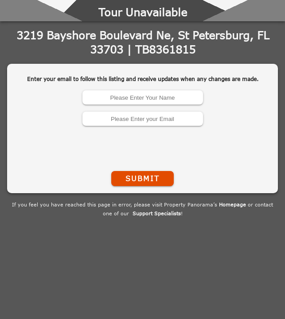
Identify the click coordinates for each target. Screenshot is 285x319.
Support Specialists (157, 213)
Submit (142, 179)
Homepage (232, 204)
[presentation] (142, 146)
